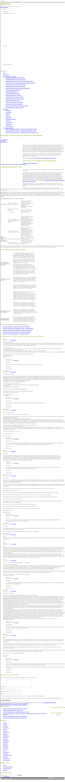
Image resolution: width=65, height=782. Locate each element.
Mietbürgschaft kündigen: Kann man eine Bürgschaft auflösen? (15, 705)
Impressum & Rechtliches (8, 768)
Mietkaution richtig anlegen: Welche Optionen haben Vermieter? (15, 710)
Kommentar (3, 688)
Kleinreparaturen (6, 734)
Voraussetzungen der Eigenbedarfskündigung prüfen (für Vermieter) (17, 19)
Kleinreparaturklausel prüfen (11, 28)
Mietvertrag (8, 110)
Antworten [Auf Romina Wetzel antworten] (14, 410)
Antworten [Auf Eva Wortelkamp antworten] (14, 534)
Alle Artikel (5, 45)
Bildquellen (5, 771)
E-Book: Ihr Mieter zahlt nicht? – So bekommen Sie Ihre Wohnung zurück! (18, 69)
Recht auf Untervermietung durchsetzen (13, 38)
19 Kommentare (4, 142)
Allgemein (5, 724)
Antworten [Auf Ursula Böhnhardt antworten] (14, 372)
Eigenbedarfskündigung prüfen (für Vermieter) (14, 16)
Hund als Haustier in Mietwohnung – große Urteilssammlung (16, 333)
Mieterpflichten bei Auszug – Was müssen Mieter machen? (14, 706)
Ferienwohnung (6, 729)
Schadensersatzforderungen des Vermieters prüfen (14, 42)
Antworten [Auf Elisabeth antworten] (14, 591)
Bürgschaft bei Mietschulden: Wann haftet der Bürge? (13, 711)
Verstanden (51, 779)
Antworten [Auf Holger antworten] (14, 451)
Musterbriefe (5, 748)
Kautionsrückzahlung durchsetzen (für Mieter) (13, 21)
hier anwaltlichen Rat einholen (49, 704)
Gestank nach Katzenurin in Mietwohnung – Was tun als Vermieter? (17, 330)
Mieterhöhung (9, 124)
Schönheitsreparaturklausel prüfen (12, 26)
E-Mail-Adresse (4, 692)
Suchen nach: (3, 776)
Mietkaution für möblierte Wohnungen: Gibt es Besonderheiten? (15, 719)
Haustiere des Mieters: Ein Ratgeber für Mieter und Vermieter (16, 326)
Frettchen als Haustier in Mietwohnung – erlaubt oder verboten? (17, 332)
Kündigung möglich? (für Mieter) (11, 30)
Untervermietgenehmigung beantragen (12, 40)
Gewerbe (7, 52)
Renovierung (5, 755)
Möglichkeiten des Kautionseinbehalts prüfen (13, 23)
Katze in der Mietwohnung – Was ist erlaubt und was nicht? (43, 158)
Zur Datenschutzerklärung (6, 780)
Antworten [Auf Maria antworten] (14, 560)
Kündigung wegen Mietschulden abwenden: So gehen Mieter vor (15, 717)
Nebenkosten (8, 48)
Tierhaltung (5, 758)
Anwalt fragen (5, 11)
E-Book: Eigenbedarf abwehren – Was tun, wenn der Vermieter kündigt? (18, 65)
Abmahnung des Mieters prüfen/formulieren (13, 14)
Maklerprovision (6, 737)
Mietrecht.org (5, 4)
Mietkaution (8, 57)
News (4, 752)
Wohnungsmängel (6, 761)
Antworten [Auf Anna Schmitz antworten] (14, 524)
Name (2, 690)
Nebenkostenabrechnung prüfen (11, 37)
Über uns (5, 766)
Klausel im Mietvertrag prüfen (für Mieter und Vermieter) (15, 24)
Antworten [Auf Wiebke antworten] (14, 544)
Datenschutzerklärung (7, 770)
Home (4, 9)
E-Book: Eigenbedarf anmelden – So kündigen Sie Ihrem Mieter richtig (18, 67)
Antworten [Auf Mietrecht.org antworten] (16, 360)
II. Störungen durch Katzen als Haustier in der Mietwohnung (13, 164)
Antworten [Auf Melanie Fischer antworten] (14, 475)
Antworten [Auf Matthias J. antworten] (14, 635)
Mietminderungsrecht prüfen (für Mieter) (12, 33)
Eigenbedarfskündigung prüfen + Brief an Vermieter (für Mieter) (17, 17)
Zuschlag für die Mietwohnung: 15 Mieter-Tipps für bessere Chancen (16, 713)
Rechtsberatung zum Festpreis (9, 13)
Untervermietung (9, 59)
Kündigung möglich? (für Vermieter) (12, 31)
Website (2, 695)
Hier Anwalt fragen (5, 7)
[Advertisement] (11, 154)
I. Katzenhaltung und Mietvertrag (30, 163)
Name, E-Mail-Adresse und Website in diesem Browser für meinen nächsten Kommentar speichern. (23, 697)
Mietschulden (5, 743)
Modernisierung (6, 747)
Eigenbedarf (8, 117)
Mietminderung (6, 742)
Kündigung (7, 50)
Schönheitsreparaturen (10, 55)
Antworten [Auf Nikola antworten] (14, 340)
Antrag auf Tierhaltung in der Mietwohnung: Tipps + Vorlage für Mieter (18, 328)
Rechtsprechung (8, 62)
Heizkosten (5, 732)
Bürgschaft (5, 726)
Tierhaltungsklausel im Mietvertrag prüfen (13, 44)
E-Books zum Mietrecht (7, 64)
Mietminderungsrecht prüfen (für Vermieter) (13, 35)
